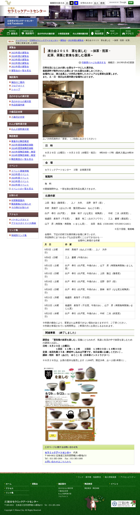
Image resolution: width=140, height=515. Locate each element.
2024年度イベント (20, 178)
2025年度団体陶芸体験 (22, 145)
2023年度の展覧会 (20, 59)
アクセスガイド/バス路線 (23, 223)
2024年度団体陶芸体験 (22, 148)
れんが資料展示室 (80, 33)
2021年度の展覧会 (20, 66)
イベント (112, 33)
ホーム (8, 484)
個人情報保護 (110, 477)
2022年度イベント (20, 185)
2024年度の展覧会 (20, 56)
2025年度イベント (20, 174)
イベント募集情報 (20, 171)
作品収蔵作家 (17, 105)
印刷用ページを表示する (94, 62)
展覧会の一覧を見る (21, 70)
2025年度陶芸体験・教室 (23, 152)
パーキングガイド (20, 219)
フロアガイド (17, 86)
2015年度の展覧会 (76, 40)
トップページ (21, 40)
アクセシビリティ (128, 477)
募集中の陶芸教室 (20, 141)
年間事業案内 (17, 200)
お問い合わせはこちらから (58, 461)
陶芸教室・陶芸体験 (91, 488)
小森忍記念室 (63, 33)
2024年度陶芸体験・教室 (23, 155)
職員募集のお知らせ (21, 204)
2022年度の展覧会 (20, 63)
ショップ (15, 89)
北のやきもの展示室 (45, 33)
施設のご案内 (17, 82)
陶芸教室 (97, 33)
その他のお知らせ (20, 207)
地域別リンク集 (19, 235)
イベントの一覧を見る (22, 189)
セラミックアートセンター (58, 452)
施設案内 (27, 33)
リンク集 (9, 493)
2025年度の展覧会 (20, 53)
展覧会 (12, 33)
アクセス (128, 33)
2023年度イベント (20, 181)
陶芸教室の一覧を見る (22, 159)
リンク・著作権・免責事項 (89, 477)
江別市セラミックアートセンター (26, 10)
